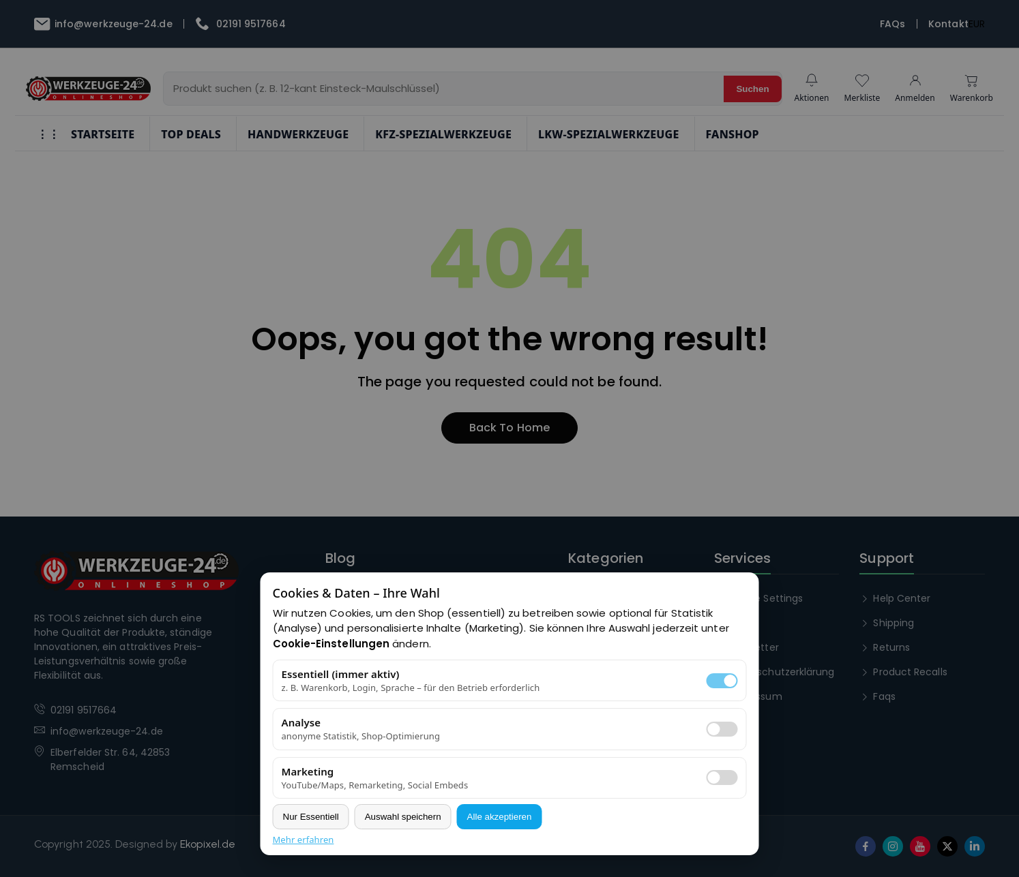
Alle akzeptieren (499, 817)
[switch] (722, 729)
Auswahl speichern (403, 817)
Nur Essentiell (311, 817)
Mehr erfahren (303, 839)
